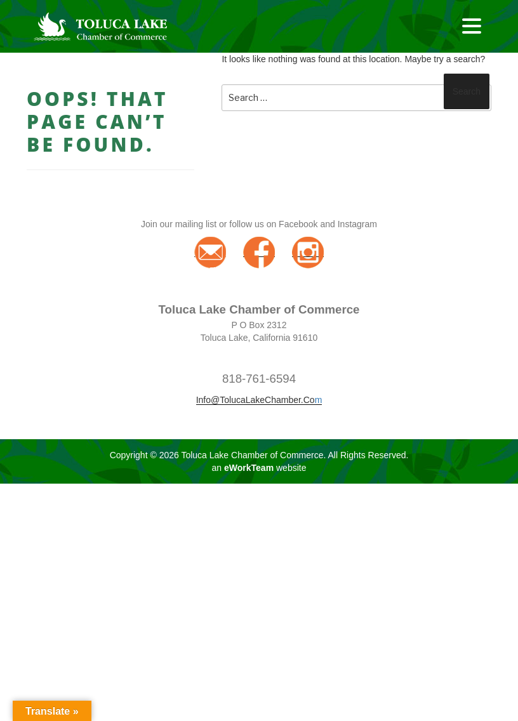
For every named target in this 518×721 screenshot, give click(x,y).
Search (467, 91)
